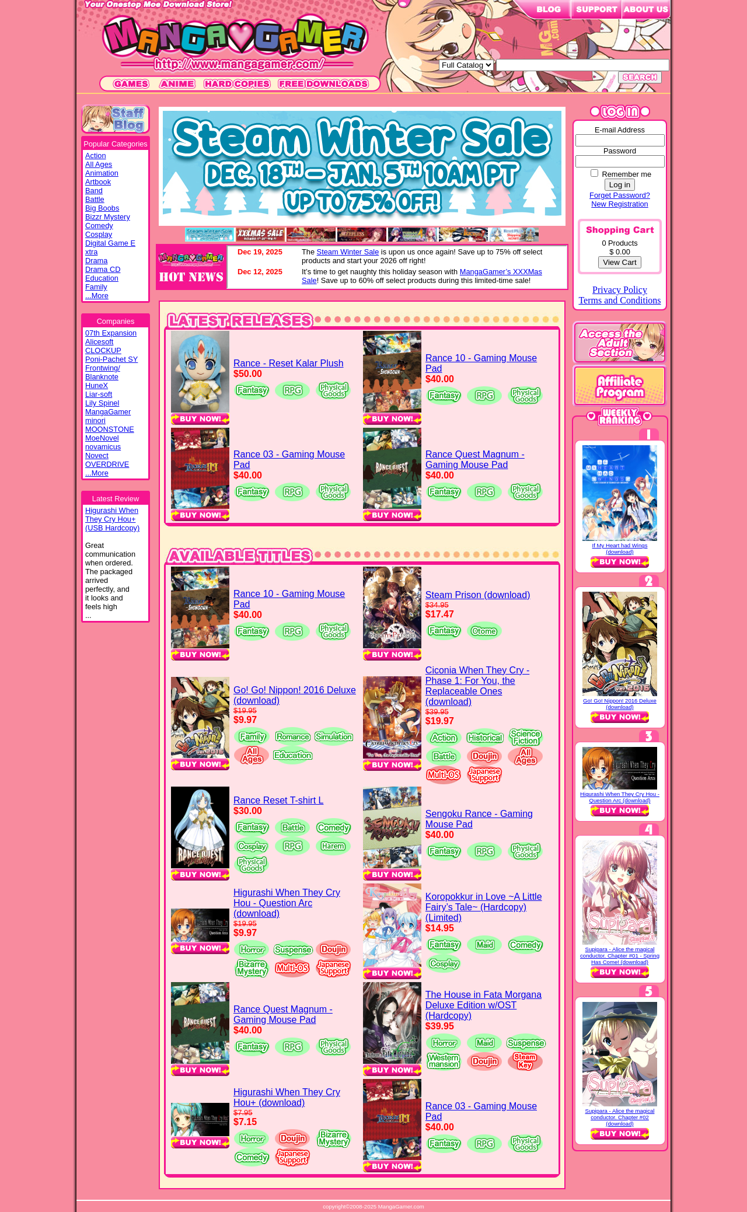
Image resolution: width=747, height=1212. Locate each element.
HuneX (96, 385)
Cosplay (98, 234)
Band (94, 190)
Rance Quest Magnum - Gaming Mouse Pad (475, 459)
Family (96, 286)
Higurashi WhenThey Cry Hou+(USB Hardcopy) (112, 519)
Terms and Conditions (619, 300)
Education (101, 278)
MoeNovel (102, 438)
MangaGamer (108, 411)
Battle (94, 199)
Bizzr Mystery (107, 216)
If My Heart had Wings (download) (620, 548)
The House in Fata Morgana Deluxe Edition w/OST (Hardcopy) (483, 1005)
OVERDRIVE (107, 464)
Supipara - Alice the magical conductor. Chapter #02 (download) (620, 1117)
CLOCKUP (103, 350)
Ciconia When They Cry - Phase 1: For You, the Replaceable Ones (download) (477, 686)
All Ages (98, 164)
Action (95, 155)
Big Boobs (102, 208)
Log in (619, 184)
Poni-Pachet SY (111, 359)
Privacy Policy (619, 290)
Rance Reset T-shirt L (278, 800)
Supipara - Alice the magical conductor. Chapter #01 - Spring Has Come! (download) (619, 955)
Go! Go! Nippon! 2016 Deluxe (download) (620, 703)
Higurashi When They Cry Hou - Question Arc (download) (286, 903)
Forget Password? (619, 195)
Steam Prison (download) (477, 595)
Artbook (98, 181)
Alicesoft (99, 341)
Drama (96, 260)
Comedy (99, 225)
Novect (97, 455)
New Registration (619, 204)
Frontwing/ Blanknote (102, 372)
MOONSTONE (109, 429)
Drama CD (102, 269)
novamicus (103, 446)
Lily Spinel (102, 403)
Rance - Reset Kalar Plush (288, 363)
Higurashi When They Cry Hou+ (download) (286, 1097)
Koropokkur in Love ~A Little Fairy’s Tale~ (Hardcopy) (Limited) (483, 907)
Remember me (626, 174)
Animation (101, 173)
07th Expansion (111, 333)
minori (95, 420)
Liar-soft (98, 394)
